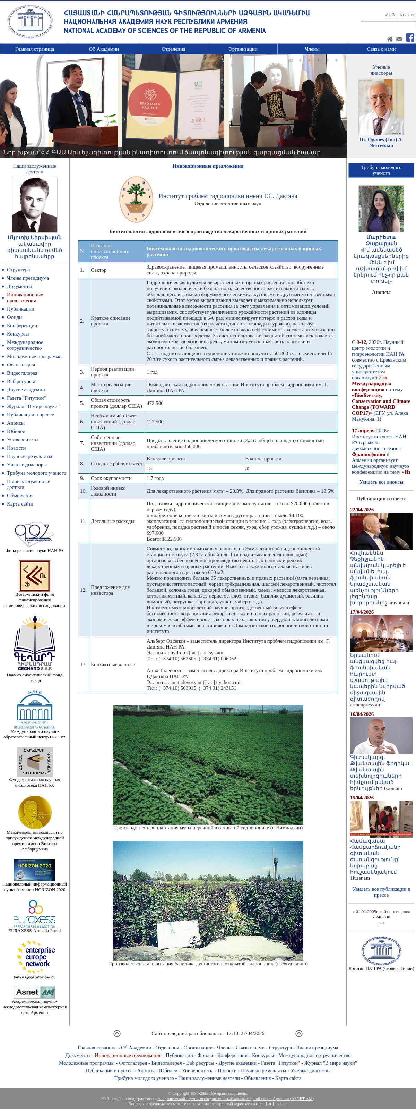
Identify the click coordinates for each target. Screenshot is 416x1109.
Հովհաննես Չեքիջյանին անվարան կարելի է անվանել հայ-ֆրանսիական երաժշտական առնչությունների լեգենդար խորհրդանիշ (381, 575)
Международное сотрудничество (25, 345)
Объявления (20, 495)
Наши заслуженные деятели (209, 1078)
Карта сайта (20, 504)
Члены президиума (28, 278)
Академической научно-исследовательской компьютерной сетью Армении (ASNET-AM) (235, 1098)
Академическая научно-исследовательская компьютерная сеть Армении (34, 1004)
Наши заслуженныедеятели (34, 169)
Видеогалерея (22, 373)
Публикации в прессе (30, 414)
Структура (18, 269)
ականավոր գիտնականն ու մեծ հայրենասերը (34, 250)
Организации (243, 49)
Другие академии (26, 389)
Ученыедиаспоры (381, 70)
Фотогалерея (21, 364)
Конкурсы (18, 334)
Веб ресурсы (21, 381)
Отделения (173, 49)
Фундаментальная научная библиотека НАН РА (34, 780)
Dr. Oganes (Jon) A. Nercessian (381, 142)
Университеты (22, 439)
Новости (16, 448)
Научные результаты (29, 456)
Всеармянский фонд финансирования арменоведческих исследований (34, 597)
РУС (412, 14)
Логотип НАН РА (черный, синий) (381, 966)
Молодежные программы (34, 356)
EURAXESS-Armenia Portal (34, 928)
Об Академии (104, 49)
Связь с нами (381, 49)
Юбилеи (16, 431)
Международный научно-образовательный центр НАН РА (34, 732)
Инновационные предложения (25, 297)
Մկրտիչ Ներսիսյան (35, 237)
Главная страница (34, 49)
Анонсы (16, 423)
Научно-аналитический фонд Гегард (34, 675)
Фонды (15, 317)
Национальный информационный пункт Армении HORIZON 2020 (34, 884)
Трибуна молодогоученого (381, 170)
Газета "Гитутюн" (26, 398)
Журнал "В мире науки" (33, 406)
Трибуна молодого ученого (36, 473)
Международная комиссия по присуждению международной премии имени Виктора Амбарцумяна (34, 839)
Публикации (20, 309)
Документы (19, 286)
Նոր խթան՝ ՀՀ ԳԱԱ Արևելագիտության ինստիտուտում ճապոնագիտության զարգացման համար (162, 152)
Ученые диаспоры (27, 464)
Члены (312, 49)
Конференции (22, 325)
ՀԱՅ (390, 14)
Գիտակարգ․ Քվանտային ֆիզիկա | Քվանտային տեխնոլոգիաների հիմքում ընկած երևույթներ (381, 770)
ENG (401, 14)
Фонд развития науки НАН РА (34, 548)
